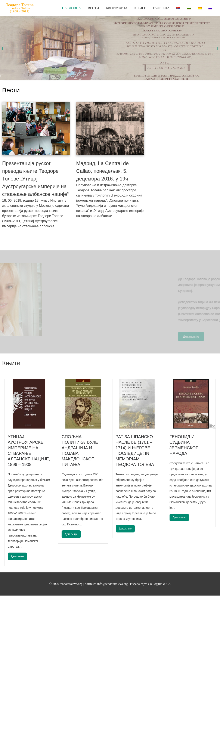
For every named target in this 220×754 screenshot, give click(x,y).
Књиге (140, 8)
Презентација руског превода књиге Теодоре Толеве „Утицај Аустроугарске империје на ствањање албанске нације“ (35, 178)
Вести (93, 8)
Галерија (161, 8)
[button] (3, 48)
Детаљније (17, 556)
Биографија (116, 8)
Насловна (71, 8)
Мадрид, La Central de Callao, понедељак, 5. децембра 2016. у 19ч (102, 171)
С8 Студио (155, 583)
